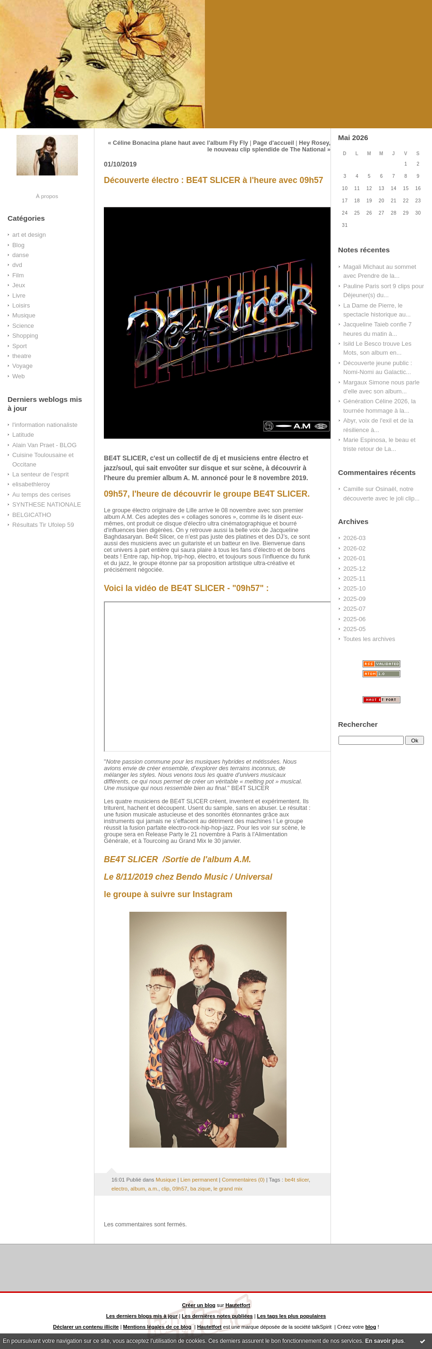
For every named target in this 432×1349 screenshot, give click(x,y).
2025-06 (354, 619)
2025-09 (354, 598)
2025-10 (354, 588)
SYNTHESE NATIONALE (46, 504)
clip (165, 1188)
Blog (18, 245)
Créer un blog (198, 1305)
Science (23, 325)
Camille (353, 488)
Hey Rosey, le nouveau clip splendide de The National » (268, 146)
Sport (19, 346)
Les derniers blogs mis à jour (142, 1316)
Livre (18, 295)
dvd (17, 264)
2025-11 (354, 578)
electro (119, 1188)
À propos (47, 196)
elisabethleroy (31, 484)
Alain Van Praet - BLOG (44, 445)
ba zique (200, 1188)
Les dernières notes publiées (217, 1316)
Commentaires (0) (243, 1179)
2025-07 (354, 608)
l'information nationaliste (44, 424)
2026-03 (354, 537)
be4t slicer (297, 1179)
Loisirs (21, 305)
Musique (23, 315)
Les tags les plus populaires (291, 1316)
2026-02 (354, 548)
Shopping (25, 335)
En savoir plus (384, 1341)
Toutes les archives (369, 638)
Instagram (212, 894)
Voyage (22, 365)
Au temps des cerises (41, 494)
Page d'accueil (273, 143)
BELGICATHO (31, 514)
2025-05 (354, 629)
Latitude (23, 434)
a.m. (153, 1188)
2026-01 (354, 558)
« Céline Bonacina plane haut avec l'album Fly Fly (178, 143)
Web (18, 376)
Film (18, 275)
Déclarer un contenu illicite (86, 1327)
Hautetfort (238, 1305)
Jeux (18, 285)
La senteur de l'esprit (40, 474)
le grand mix (228, 1188)
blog (370, 1327)
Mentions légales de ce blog (157, 1327)
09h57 (179, 1188)
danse (20, 254)
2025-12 (354, 568)
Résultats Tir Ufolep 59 (43, 524)
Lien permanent (199, 1179)
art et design (29, 234)
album (137, 1188)
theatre (21, 355)
